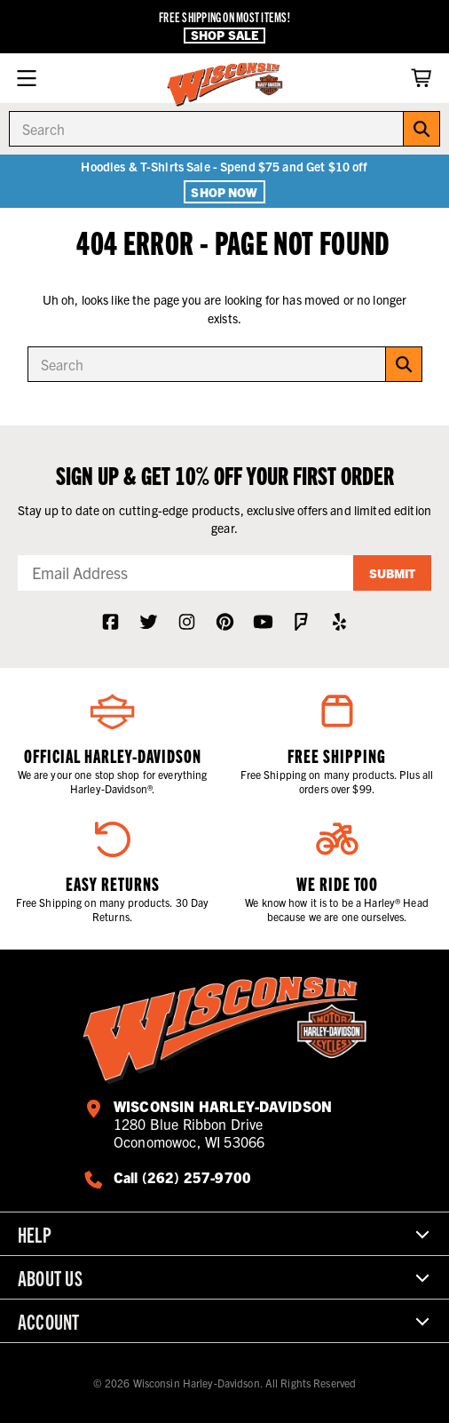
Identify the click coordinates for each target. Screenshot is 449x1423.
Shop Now (224, 192)
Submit (392, 573)
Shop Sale (224, 35)
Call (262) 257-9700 (182, 1177)
